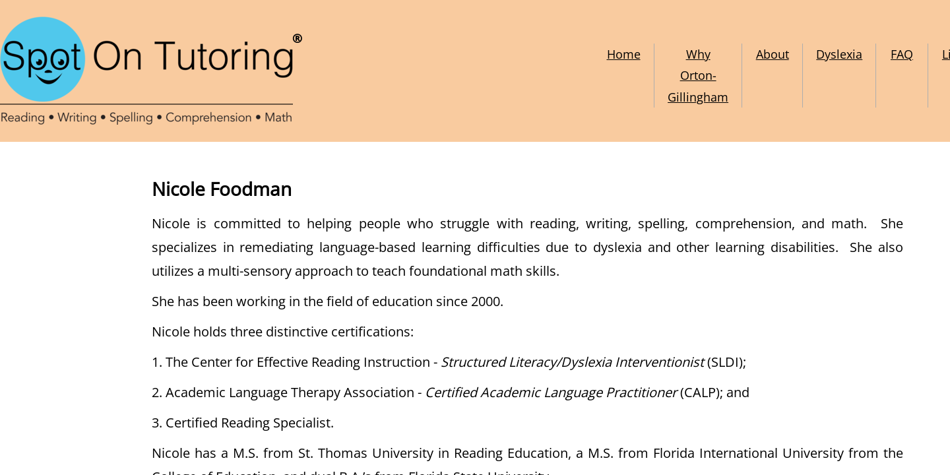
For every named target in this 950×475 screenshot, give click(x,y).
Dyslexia (839, 54)
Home (624, 54)
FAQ (902, 54)
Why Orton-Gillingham (698, 75)
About (772, 54)
